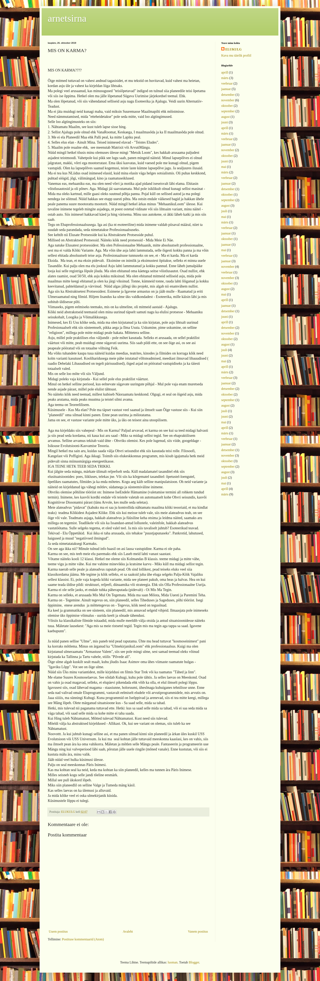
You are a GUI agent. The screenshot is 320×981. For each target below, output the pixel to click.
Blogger (194, 962)
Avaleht (128, 931)
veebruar (227, 83)
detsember (228, 94)
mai (223, 166)
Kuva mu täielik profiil (236, 55)
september (228, 111)
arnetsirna (67, 18)
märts (225, 78)
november (227, 100)
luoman (173, 962)
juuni (224, 122)
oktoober (227, 105)
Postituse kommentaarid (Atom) (83, 939)
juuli (224, 211)
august (225, 116)
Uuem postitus (58, 931)
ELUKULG (233, 49)
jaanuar (226, 89)
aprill (224, 72)
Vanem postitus (198, 931)
